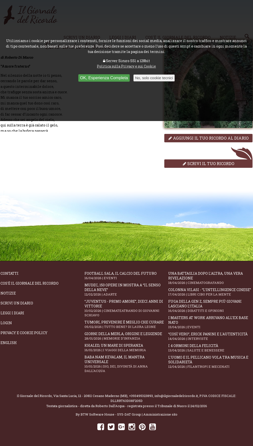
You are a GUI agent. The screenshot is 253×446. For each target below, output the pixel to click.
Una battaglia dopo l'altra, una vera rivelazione (210, 278)
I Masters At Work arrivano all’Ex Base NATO (210, 322)
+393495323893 (141, 396)
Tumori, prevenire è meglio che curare (126, 324)
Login (6, 323)
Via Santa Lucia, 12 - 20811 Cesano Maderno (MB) (90, 396)
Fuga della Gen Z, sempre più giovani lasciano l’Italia (210, 306)
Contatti (9, 273)
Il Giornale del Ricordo (34, 396)
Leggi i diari (12, 313)
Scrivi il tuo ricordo (208, 163)
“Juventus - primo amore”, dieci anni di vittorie (126, 308)
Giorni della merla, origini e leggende (126, 336)
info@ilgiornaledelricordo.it (176, 396)
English (8, 342)
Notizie (8, 293)
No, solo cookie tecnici (154, 78)
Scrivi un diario (16, 303)
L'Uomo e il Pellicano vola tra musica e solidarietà (210, 362)
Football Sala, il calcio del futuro (126, 275)
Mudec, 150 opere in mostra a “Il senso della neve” (126, 290)
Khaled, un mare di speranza (126, 347)
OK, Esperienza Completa (104, 77)
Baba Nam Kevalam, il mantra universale (126, 364)
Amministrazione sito (160, 414)
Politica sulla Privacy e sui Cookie (126, 66)
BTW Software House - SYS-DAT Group (111, 414)
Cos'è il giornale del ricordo (29, 283)
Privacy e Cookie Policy (23, 332)
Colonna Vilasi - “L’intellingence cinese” (210, 292)
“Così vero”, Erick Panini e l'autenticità (210, 336)
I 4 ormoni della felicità (210, 347)
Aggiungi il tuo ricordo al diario (209, 138)
